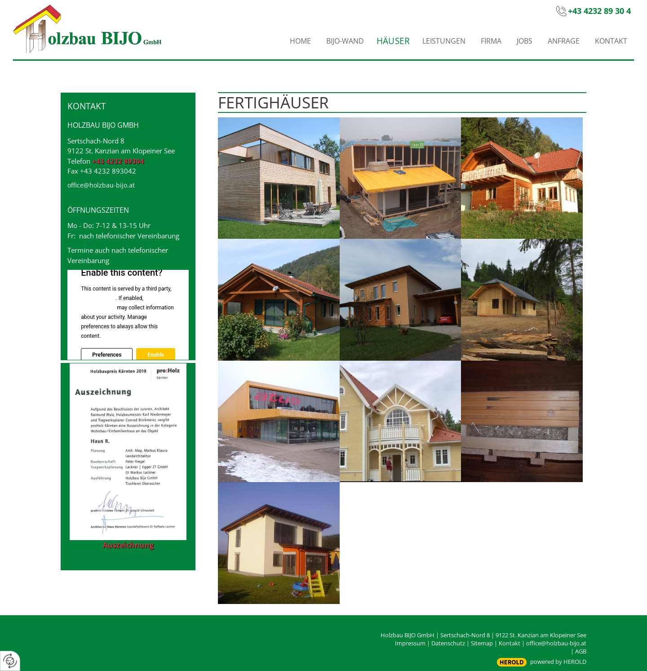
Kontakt (509, 643)
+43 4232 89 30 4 (599, 10)
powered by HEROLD (558, 662)
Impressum (410, 643)
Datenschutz (448, 643)
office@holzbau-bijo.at (101, 185)
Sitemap (482, 643)
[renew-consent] (10, 661)
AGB (580, 651)
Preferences (106, 355)
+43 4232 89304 (118, 161)
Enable (155, 355)
